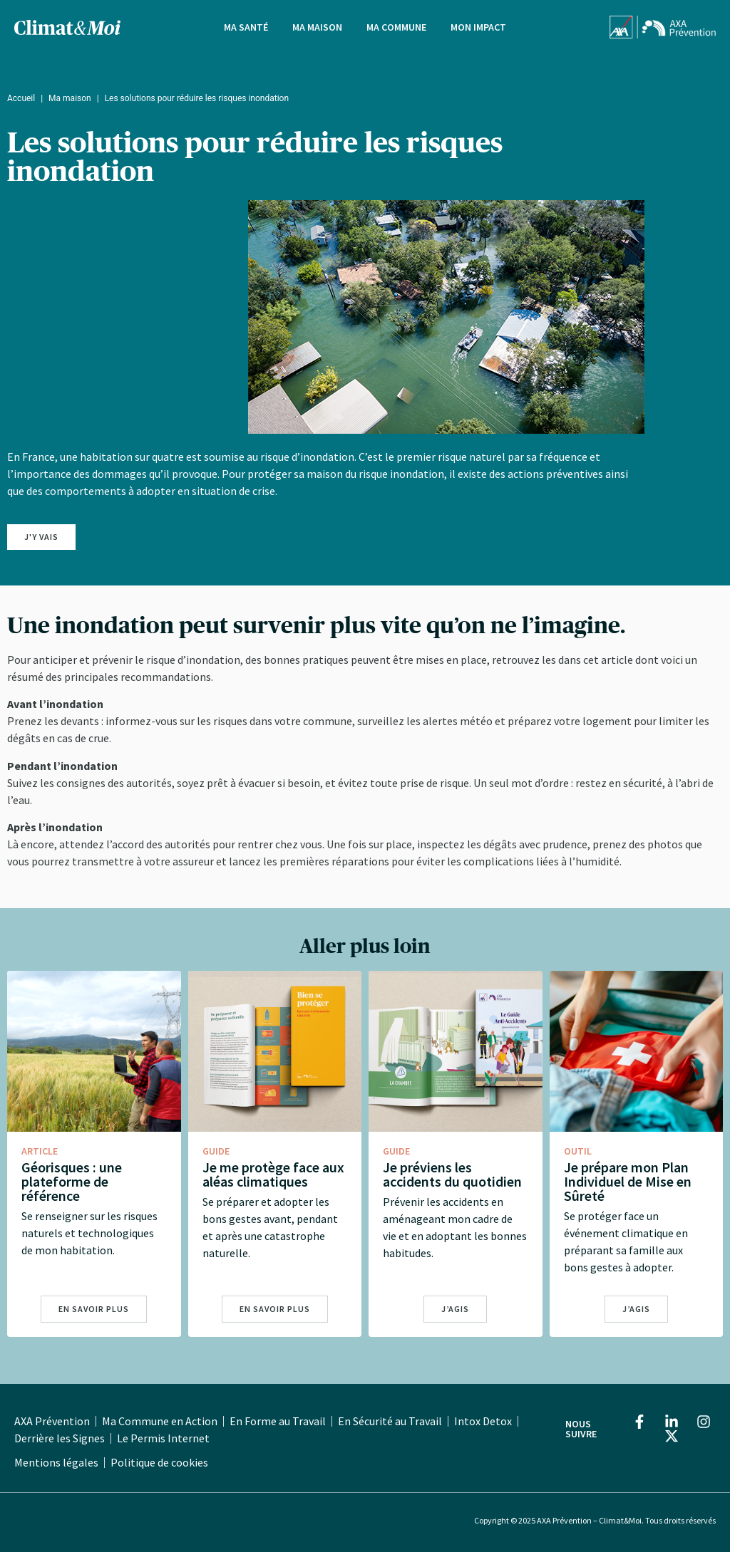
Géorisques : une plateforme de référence (71, 1181)
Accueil (21, 98)
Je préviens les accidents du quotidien (452, 1174)
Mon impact (478, 27)
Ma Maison (317, 27)
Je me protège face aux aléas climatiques (273, 1174)
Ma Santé (246, 27)
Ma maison (69, 98)
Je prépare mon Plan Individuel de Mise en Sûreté (628, 1181)
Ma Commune (396, 27)
